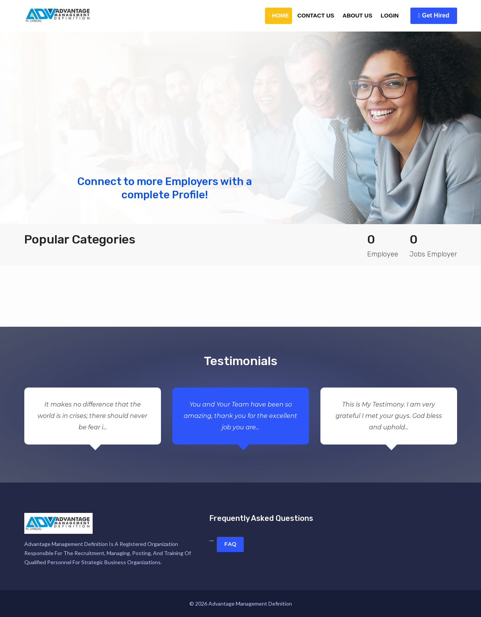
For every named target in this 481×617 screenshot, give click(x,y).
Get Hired (433, 15)
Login (390, 15)
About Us (357, 15)
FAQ (230, 544)
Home (279, 15)
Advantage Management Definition (250, 603)
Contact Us (315, 15)
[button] (36, 128)
